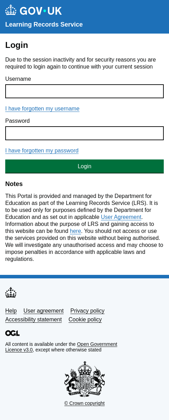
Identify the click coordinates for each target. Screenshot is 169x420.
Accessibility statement (33, 319)
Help (11, 311)
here (75, 231)
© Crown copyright (84, 403)
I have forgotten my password (42, 151)
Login (84, 166)
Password (17, 121)
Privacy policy (88, 311)
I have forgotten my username (42, 109)
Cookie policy (85, 319)
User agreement (43, 311)
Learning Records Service (44, 24)
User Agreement (121, 217)
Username (18, 79)
